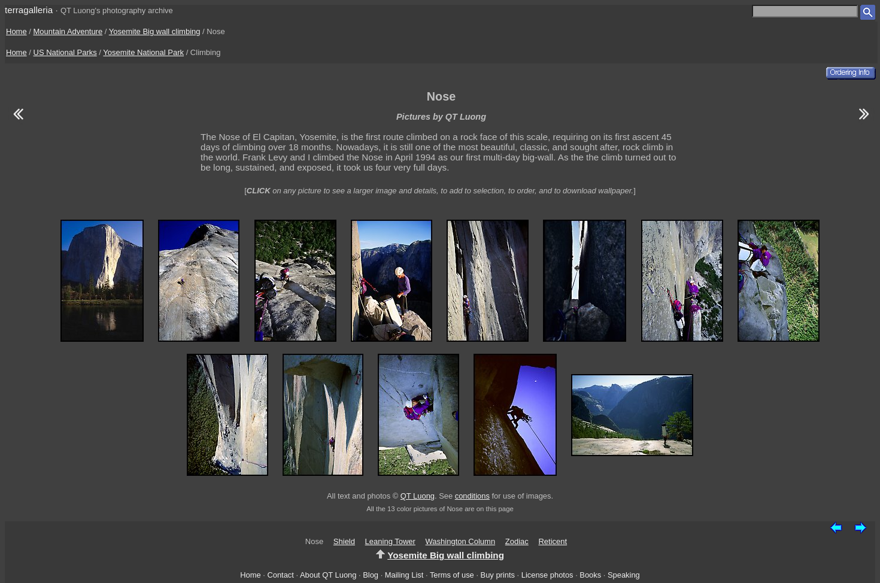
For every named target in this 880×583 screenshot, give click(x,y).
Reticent (552, 541)
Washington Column (461, 541)
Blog (370, 574)
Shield (344, 541)
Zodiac (517, 541)
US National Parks (65, 52)
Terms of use (452, 574)
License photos (547, 574)
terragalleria (29, 10)
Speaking (624, 574)
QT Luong (417, 495)
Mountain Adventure (68, 31)
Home (16, 31)
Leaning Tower (390, 541)
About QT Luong (328, 574)
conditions (472, 495)
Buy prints (498, 574)
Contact (280, 574)
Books (590, 574)
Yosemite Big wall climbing (155, 31)
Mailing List (404, 574)
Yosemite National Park (143, 52)
